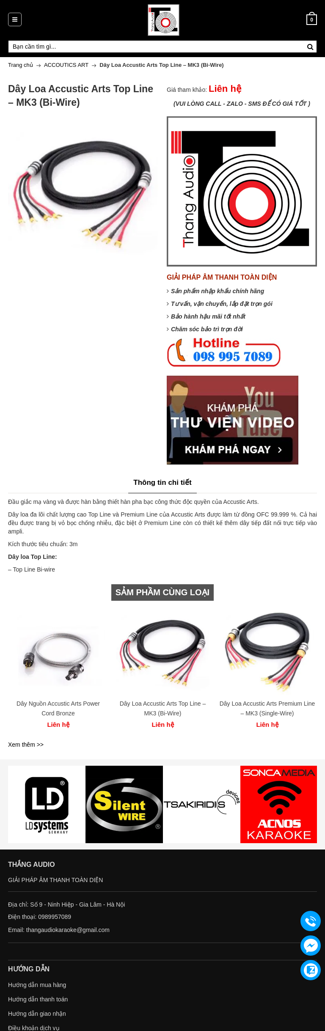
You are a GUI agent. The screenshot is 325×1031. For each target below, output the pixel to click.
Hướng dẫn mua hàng (37, 985)
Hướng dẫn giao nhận (37, 1013)
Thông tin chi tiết (162, 482)
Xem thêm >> (26, 744)
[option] (58, 671)
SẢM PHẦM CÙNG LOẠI (162, 592)
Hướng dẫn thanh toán (38, 999)
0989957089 (54, 916)
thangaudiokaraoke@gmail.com (68, 930)
